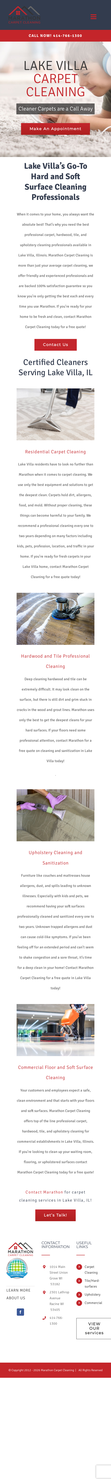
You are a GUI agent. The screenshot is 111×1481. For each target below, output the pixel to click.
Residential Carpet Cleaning (55, 452)
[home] (20, 1245)
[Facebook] (20, 1312)
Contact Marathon (44, 1192)
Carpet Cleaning (91, 1270)
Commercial (93, 1303)
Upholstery (92, 1294)
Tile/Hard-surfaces (92, 1284)
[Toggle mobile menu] (94, 16)
